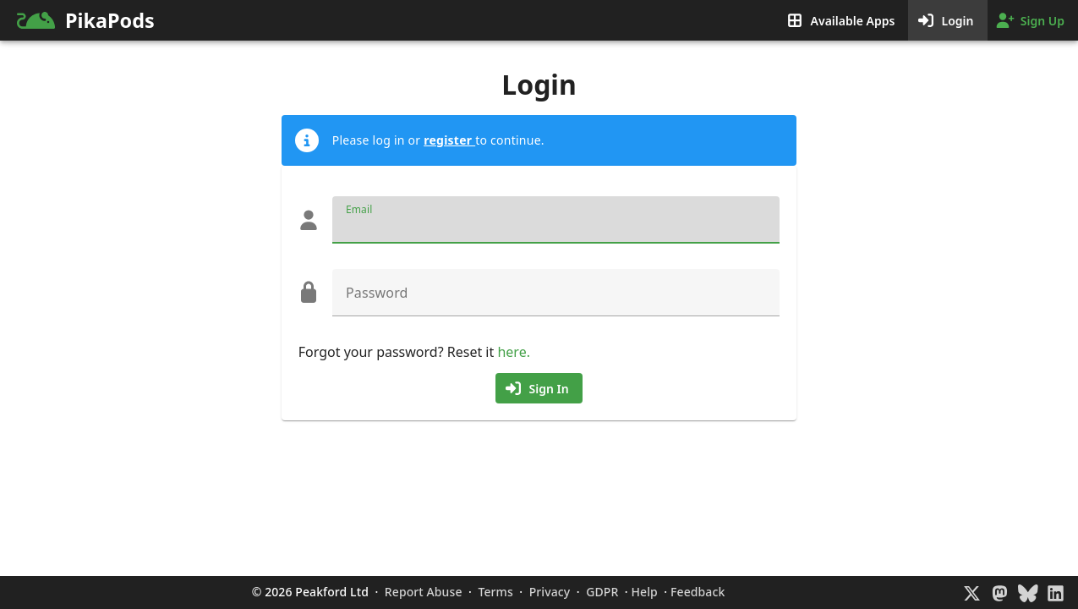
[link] (207, 20)
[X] (972, 592)
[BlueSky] (1028, 592)
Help (645, 592)
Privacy (549, 592)
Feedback (697, 592)
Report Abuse (423, 592)
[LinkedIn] (1055, 592)
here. (513, 352)
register (449, 140)
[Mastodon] (1000, 592)
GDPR (602, 592)
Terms (496, 592)
